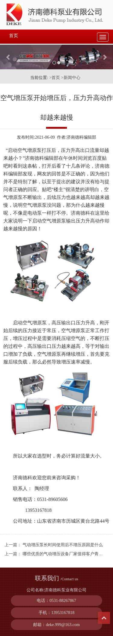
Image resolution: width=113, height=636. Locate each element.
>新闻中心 (70, 77)
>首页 (54, 77)
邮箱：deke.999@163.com (56, 624)
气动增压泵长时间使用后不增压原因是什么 (63, 545)
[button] (8, 57)
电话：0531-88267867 (56, 600)
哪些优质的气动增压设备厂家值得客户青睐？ (65, 554)
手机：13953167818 (56, 612)
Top (104, 618)
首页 (13, 35)
